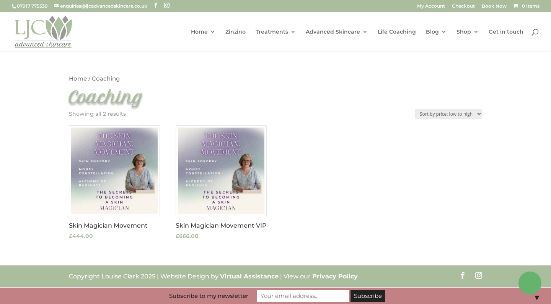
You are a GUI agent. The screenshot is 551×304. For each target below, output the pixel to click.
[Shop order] (448, 114)
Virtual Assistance (249, 276)
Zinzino (235, 32)
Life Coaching (397, 32)
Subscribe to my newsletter (208, 295)
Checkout (463, 6)
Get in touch (506, 32)
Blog (432, 32)
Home (199, 32)
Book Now (494, 6)
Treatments (272, 32)
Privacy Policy (335, 276)
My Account (431, 6)
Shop (463, 32)
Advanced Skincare (333, 32)
